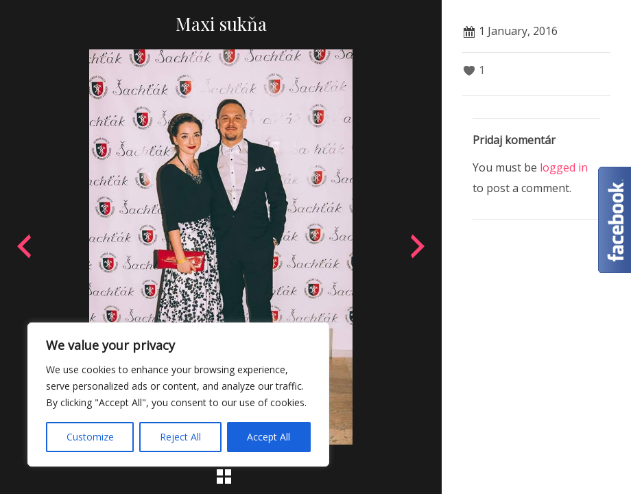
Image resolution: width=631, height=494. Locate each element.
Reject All (180, 436)
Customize (90, 436)
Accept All (268, 436)
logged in (564, 167)
